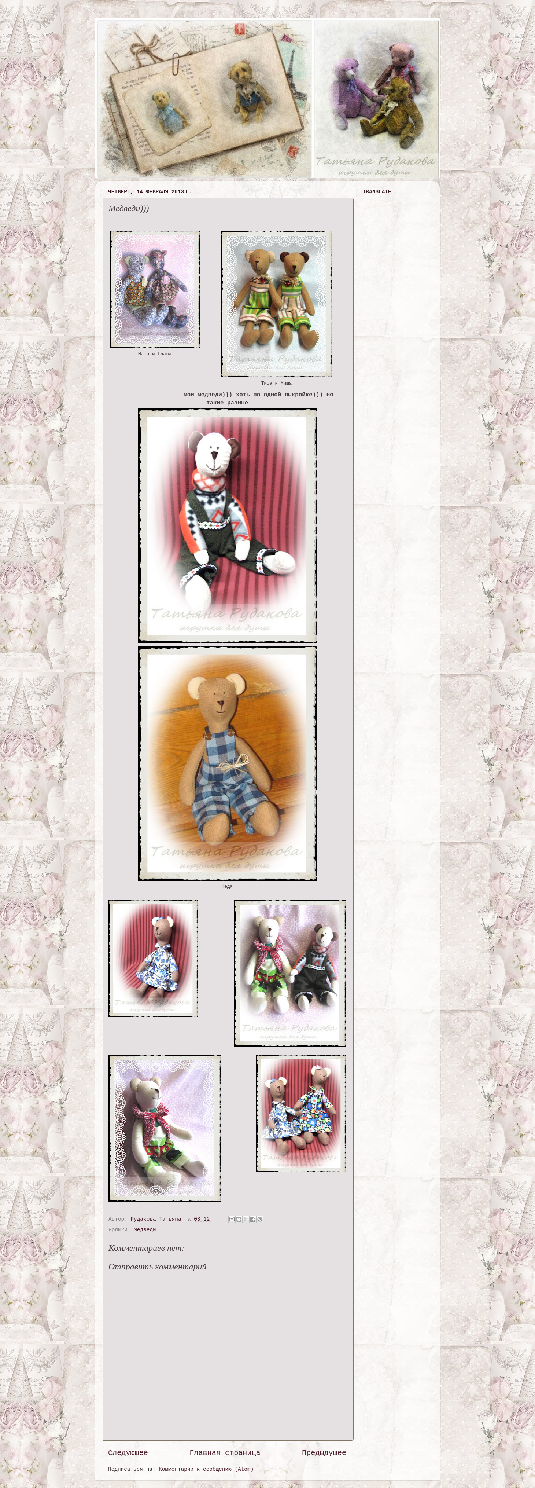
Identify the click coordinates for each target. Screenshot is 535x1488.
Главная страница (225, 1453)
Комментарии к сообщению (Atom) (206, 1469)
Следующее (128, 1453)
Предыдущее (324, 1453)
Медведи (145, 1230)
